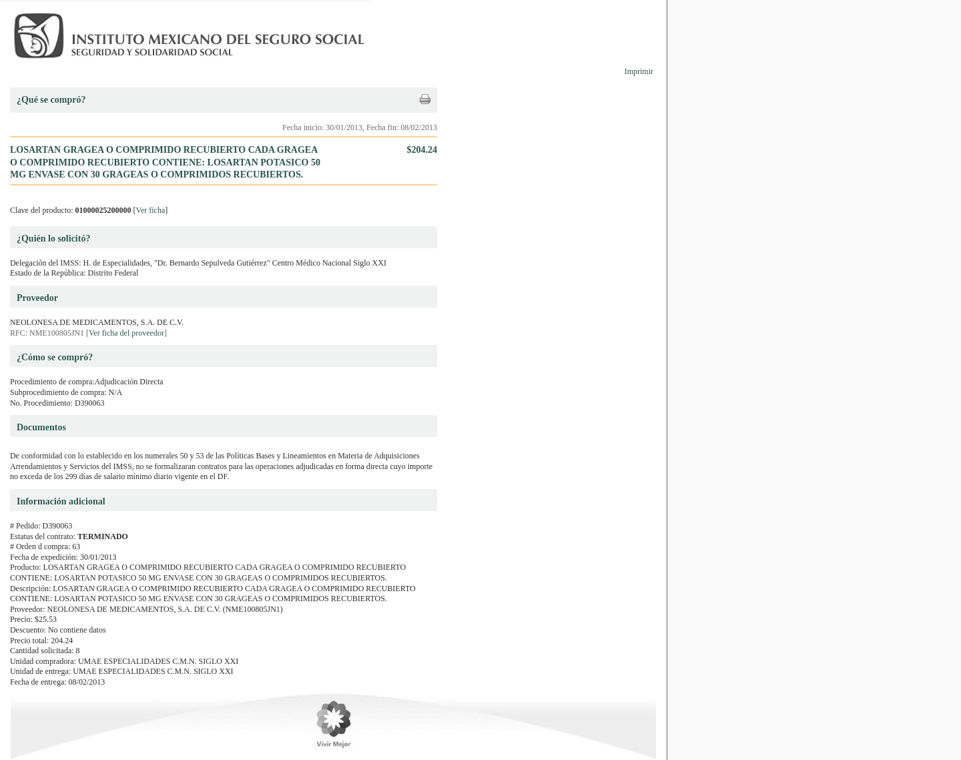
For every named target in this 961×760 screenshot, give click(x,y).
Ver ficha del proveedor (126, 333)
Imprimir (639, 71)
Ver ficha (151, 210)
